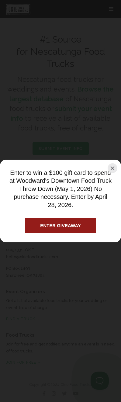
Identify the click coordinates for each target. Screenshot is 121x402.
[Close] (112, 168)
